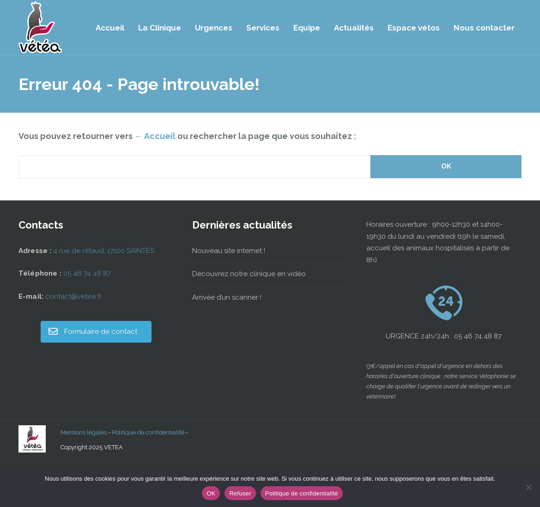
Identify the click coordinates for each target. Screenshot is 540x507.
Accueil (110, 27)
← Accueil (155, 136)
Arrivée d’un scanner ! (226, 297)
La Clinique (159, 27)
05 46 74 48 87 (87, 273)
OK (210, 493)
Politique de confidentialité (148, 432)
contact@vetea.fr (73, 296)
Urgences (213, 27)
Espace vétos (414, 27)
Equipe (306, 27)
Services (262, 27)
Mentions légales (84, 432)
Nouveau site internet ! (228, 251)
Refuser (240, 493)
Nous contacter (484, 27)
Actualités (354, 27)
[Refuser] (528, 487)
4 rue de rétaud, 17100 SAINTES (103, 251)
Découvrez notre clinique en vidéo (249, 274)
